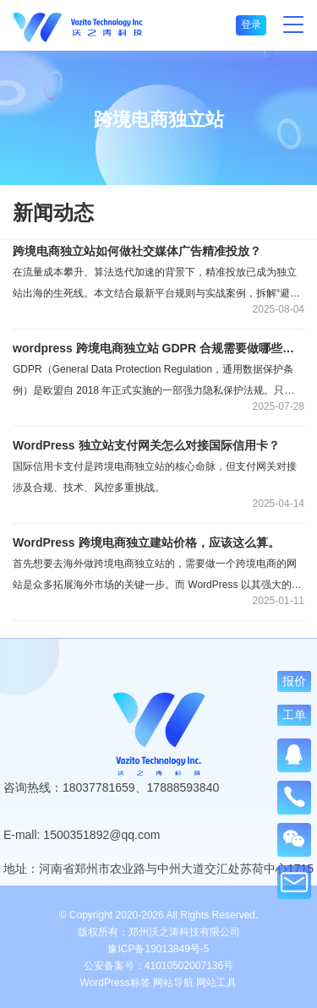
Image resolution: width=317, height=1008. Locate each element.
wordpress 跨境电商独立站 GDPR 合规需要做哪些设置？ (158, 348)
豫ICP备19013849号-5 (158, 949)
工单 (294, 714)
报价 (294, 680)
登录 (251, 24)
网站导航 (173, 983)
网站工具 (216, 983)
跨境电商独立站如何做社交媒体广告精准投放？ (137, 251)
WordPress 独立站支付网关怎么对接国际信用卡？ (146, 445)
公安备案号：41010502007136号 (158, 966)
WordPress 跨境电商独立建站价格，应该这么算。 (146, 542)
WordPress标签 (115, 983)
